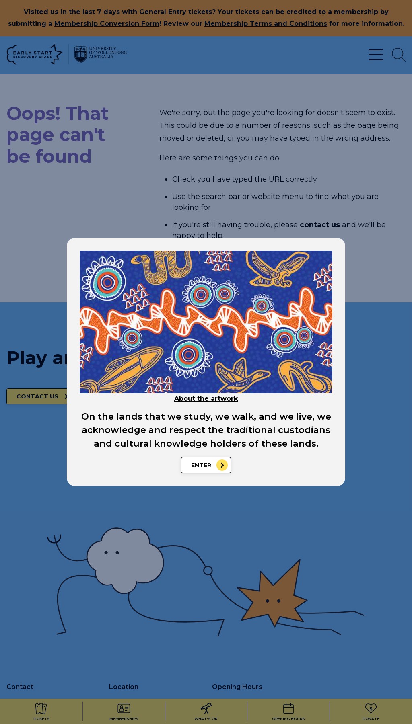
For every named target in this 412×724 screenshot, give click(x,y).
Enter (201, 465)
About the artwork (206, 398)
